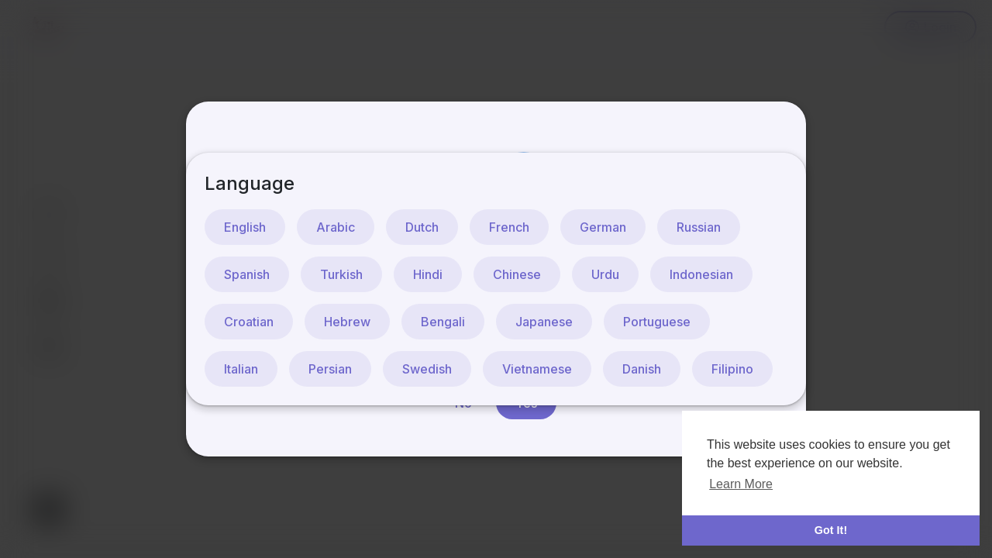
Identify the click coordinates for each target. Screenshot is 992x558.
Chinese (517, 274)
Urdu (605, 274)
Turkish (341, 274)
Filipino (732, 369)
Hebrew (347, 321)
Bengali (443, 321)
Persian (330, 369)
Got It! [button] (831, 530)
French (509, 227)
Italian (241, 369)
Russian (699, 227)
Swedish (427, 369)
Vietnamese (537, 369)
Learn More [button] (741, 484)
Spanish (247, 274)
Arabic (335, 227)
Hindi (428, 274)
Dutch (422, 227)
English (245, 227)
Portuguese (657, 321)
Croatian (249, 321)
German (603, 227)
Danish (641, 369)
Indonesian (701, 274)
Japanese (544, 321)
